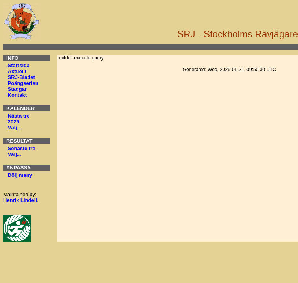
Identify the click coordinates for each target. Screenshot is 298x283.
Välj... (14, 127)
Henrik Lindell (20, 200)
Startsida (19, 65)
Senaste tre (21, 148)
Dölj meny (20, 175)
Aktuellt (17, 71)
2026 (13, 122)
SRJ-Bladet (21, 77)
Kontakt (17, 95)
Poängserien (23, 83)
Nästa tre (19, 116)
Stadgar (17, 89)
